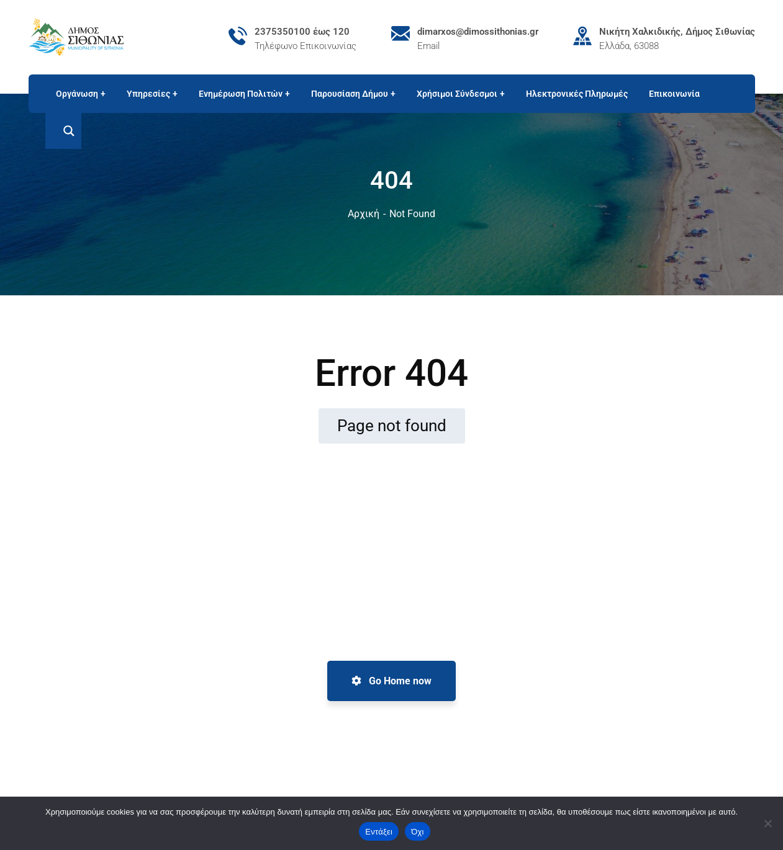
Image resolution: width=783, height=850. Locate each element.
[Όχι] (767, 823)
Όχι (417, 831)
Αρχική (363, 214)
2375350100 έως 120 (302, 31)
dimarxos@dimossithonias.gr (477, 31)
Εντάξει (378, 831)
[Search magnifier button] (63, 131)
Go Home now (391, 681)
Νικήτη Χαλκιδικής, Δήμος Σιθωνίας (677, 31)
